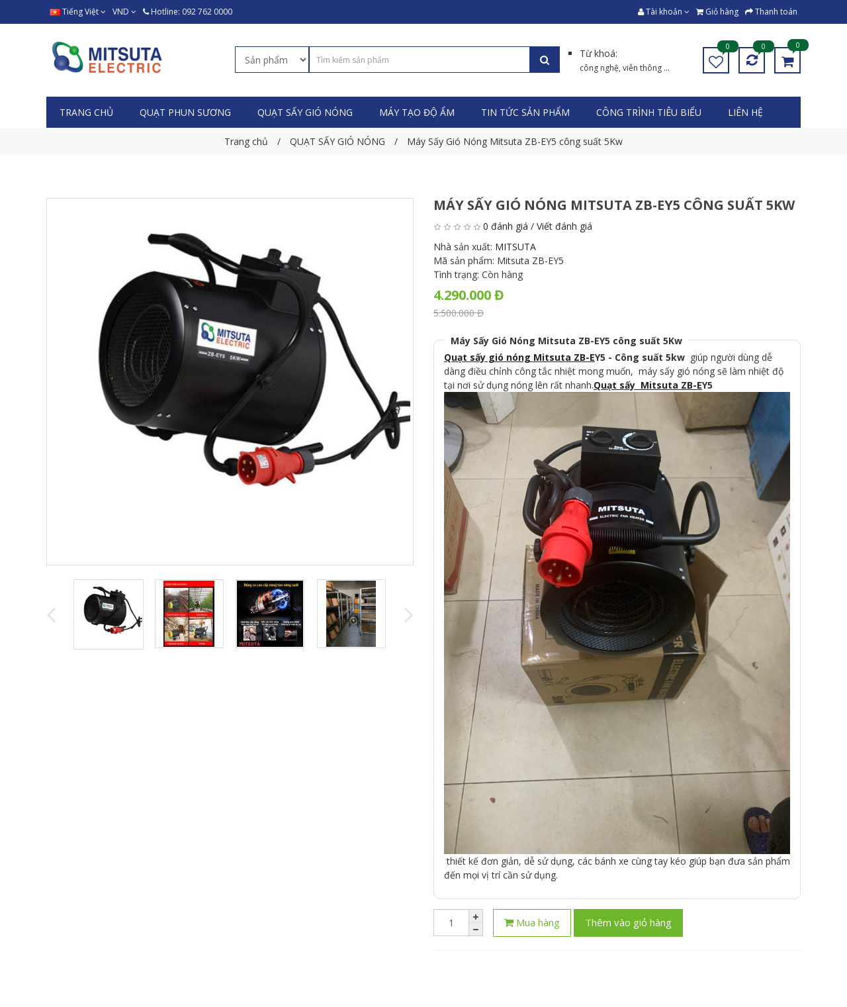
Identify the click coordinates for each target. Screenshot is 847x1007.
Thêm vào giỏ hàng (628, 922)
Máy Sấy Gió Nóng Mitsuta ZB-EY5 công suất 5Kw (566, 340)
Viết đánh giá (564, 226)
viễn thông (643, 67)
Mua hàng (532, 922)
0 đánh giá (505, 226)
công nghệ (599, 67)
